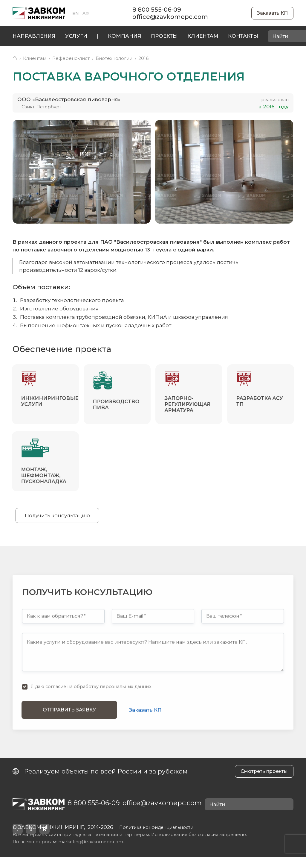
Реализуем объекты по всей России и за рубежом (100, 771)
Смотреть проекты (264, 771)
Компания (124, 36)
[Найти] (287, 805)
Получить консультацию (57, 515)
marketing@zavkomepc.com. (91, 841)
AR (85, 13)
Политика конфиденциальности (156, 827)
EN (75, 13)
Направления (34, 36)
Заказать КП (272, 13)
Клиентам (202, 36)
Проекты (164, 36)
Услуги (76, 36)
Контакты (243, 36)
